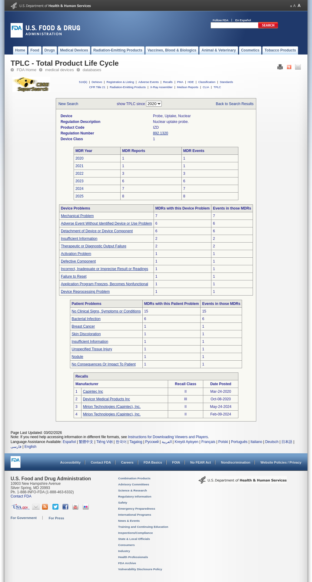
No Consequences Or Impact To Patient (104, 364)
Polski (223, 442)
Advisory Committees (133, 484)
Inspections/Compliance (135, 532)
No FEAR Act (200, 462)
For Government (24, 518)
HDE (191, 82)
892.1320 (160, 133)
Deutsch (271, 442)
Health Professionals (133, 557)
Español (69, 442)
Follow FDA (220, 20)
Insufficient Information (79, 238)
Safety (122, 502)
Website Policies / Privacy (281, 462)
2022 (79, 173)
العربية (167, 442)
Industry (124, 551)
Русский (152, 442)
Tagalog (136, 442)
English (30, 447)
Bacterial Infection (86, 319)
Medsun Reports (187, 87)
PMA (180, 82)
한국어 (121, 442)
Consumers (126, 545)
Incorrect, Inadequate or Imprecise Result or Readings (104, 269)
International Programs (134, 514)
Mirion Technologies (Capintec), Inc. (112, 407)
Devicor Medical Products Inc (106, 399)
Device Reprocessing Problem (85, 291)
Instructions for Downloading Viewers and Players (168, 437)
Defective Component (78, 261)
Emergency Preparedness (136, 508)
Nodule (77, 357)
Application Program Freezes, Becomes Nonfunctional (104, 284)
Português (239, 442)
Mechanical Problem (77, 216)
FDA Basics (153, 462)
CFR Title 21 (97, 87)
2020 (79, 158)
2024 (79, 189)
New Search (68, 104)
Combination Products (134, 478)
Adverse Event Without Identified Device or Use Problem (106, 223)
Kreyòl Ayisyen (186, 442)
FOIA (176, 462)
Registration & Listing (120, 82)
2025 (79, 196)
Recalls (167, 82)
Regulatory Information (134, 496)
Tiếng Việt (104, 442)
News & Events (129, 520)
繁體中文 (86, 442)
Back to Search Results (235, 104)
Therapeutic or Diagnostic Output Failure (93, 246)
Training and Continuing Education (143, 526)
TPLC (217, 87)
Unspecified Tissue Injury (92, 349)
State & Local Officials (134, 539)
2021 (79, 166)
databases (92, 70)
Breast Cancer (83, 326)
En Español (243, 20)
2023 (79, 181)
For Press (56, 518)
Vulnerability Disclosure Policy (140, 569)
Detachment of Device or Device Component (97, 231)
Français (208, 442)
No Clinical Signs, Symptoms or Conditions (106, 311)
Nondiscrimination (236, 462)
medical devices (59, 70)
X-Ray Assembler (161, 87)
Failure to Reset (74, 276)
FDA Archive (127, 563)
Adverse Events (148, 82)
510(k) (83, 82)
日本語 (286, 442)
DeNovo (96, 82)
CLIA (206, 87)
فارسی (16, 447)
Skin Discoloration (86, 334)
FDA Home (26, 70)
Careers (127, 462)
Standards (226, 82)
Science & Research (132, 490)
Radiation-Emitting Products (128, 87)
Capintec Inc (93, 391)
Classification (206, 82)
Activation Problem (76, 254)
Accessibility (70, 462)
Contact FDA (101, 462)
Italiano (256, 442)
